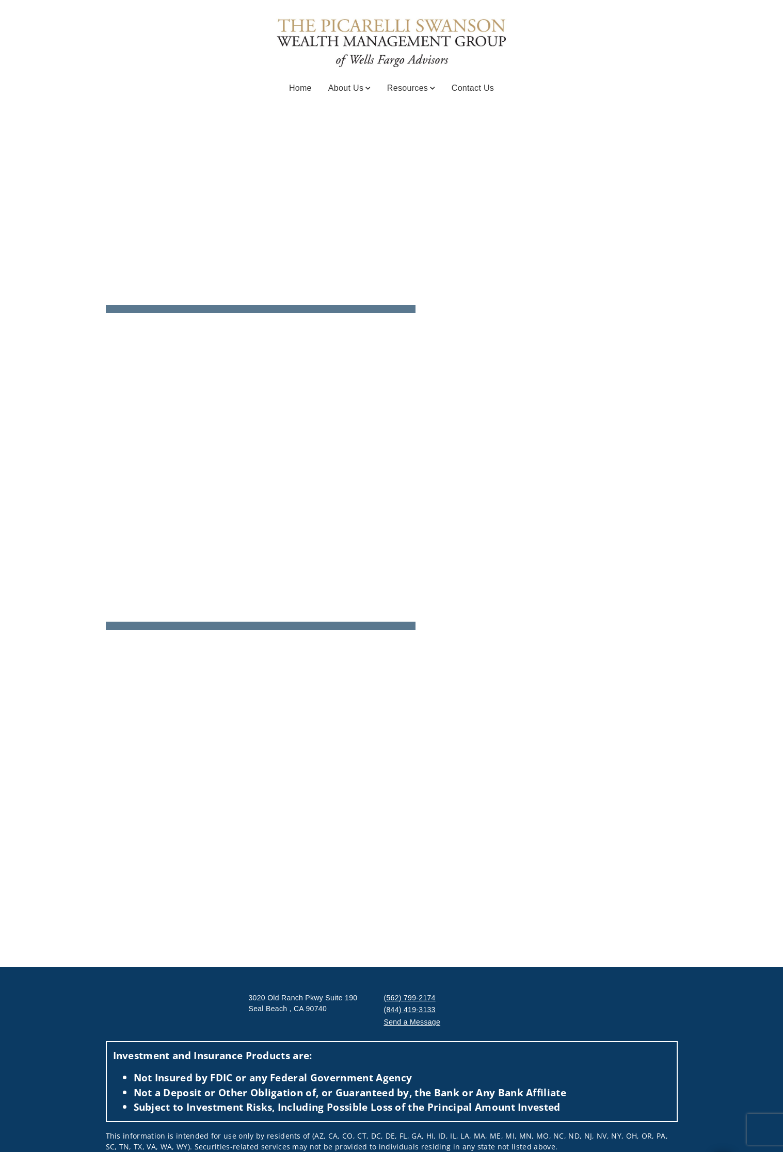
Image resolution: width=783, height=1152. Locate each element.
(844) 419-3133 (410, 1009)
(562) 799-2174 (410, 998)
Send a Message (412, 1022)
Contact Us (473, 88)
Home (300, 88)
